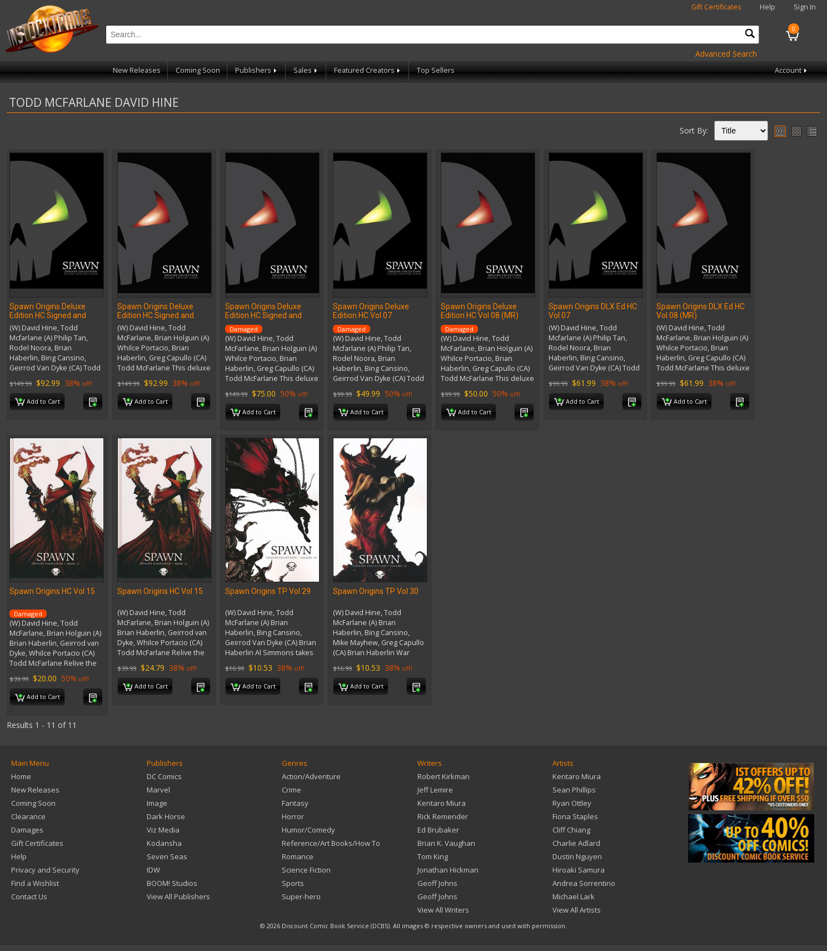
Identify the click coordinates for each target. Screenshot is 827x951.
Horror (293, 816)
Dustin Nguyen (577, 856)
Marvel (158, 790)
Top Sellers (436, 70)
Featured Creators (368, 70)
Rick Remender (442, 816)
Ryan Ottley (571, 803)
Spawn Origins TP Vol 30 (376, 591)
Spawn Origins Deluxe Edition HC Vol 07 (371, 311)
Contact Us (29, 896)
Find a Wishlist (35, 883)
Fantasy (295, 803)
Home (21, 776)
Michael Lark (573, 896)
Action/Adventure (311, 776)
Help (767, 7)
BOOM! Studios (172, 883)
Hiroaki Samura (578, 870)
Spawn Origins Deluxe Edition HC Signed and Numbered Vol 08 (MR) (157, 315)
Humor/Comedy (308, 830)
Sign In (805, 7)
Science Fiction (306, 870)
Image (157, 803)
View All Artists (576, 910)
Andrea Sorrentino (583, 883)
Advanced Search (726, 53)
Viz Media (163, 830)
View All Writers (443, 910)
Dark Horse (166, 816)
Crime (291, 790)
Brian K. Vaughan (446, 843)
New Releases (137, 70)
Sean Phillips (574, 790)
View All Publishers (178, 896)
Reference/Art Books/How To (331, 843)
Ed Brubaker (438, 830)
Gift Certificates (716, 7)
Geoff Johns (437, 883)
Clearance (28, 816)
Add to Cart (37, 402)
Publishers (256, 70)
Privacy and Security (45, 870)
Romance (297, 856)
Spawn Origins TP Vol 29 (268, 591)
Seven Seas (167, 856)
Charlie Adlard (576, 843)
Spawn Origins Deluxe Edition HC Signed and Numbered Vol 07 (47, 315)
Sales (306, 70)
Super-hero (301, 896)
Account (792, 70)
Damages (27, 830)
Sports (293, 883)
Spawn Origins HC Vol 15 (52, 591)
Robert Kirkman (443, 776)
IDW (153, 870)
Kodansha (164, 843)
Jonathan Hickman (448, 870)
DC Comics (164, 776)
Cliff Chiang (571, 830)
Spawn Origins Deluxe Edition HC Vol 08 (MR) (480, 311)
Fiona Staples (575, 816)
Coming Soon (198, 70)
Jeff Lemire (435, 790)
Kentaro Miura (441, 803)
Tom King (432, 856)
